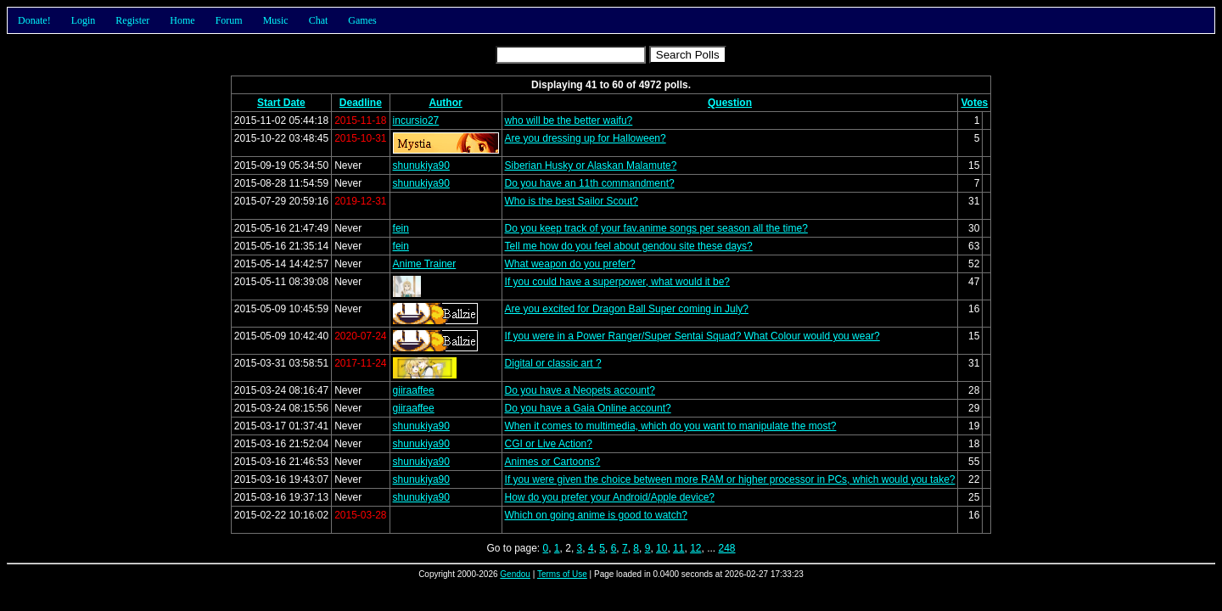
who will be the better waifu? (569, 120)
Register (132, 20)
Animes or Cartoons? (553, 462)
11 (678, 548)
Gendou (515, 574)
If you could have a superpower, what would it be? (618, 282)
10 (661, 548)
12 (695, 548)
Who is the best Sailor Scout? (571, 201)
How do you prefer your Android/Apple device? (610, 497)
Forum (229, 20)
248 (727, 548)
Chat (318, 20)
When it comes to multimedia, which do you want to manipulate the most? (671, 426)
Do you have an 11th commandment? (590, 183)
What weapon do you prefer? (570, 264)
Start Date (281, 103)
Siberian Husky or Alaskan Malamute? (591, 165)
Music (276, 20)
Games (362, 20)
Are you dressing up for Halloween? (585, 138)
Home (182, 20)
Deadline (360, 103)
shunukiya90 (421, 165)
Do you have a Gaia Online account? (588, 408)
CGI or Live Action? (548, 444)
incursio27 (416, 120)
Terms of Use (562, 574)
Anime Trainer (425, 264)
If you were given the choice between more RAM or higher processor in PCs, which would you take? (730, 479)
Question (730, 103)
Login (83, 20)
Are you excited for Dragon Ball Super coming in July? (626, 309)
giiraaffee (413, 390)
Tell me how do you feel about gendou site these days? (629, 246)
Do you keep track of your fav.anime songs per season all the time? (656, 228)
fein (401, 228)
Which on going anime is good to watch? (596, 515)
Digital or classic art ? (553, 363)
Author (445, 103)
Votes (974, 103)
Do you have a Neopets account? (580, 390)
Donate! (34, 20)
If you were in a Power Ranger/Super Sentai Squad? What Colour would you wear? (692, 336)
